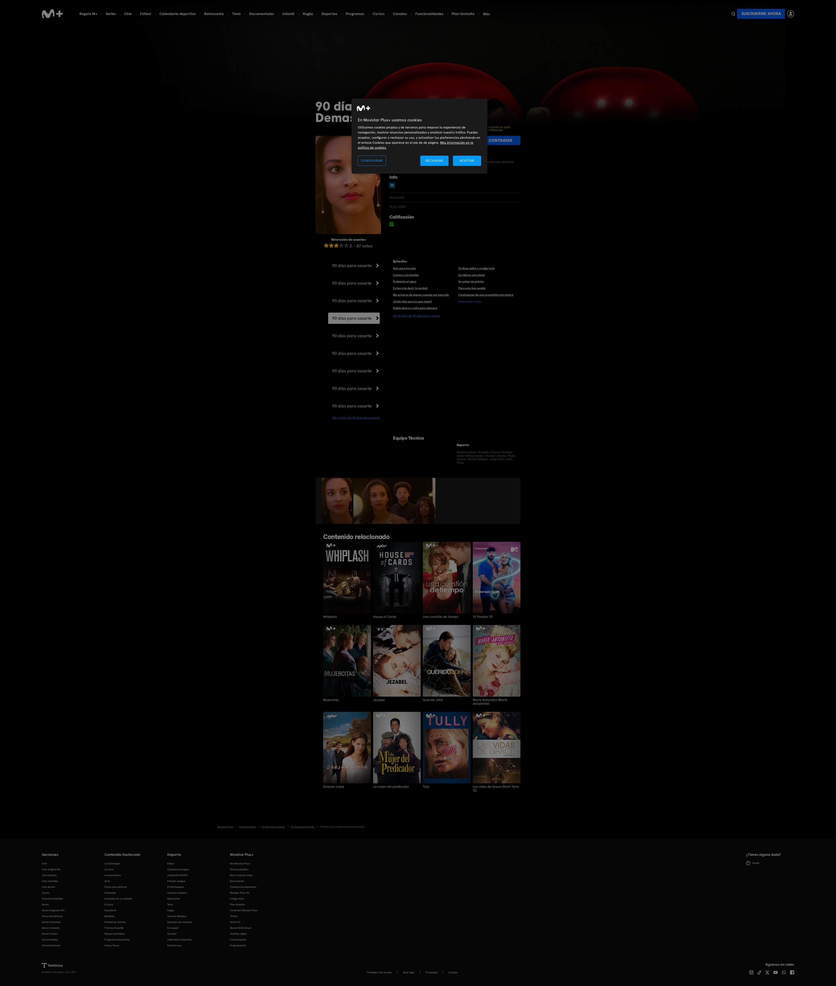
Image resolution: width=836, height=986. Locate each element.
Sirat (107, 881)
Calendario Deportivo (179, 939)
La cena (108, 869)
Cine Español (49, 875)
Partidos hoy (174, 945)
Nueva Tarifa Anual (240, 927)
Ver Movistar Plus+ (240, 863)
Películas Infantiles (52, 898)
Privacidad (431, 972)
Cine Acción (48, 886)
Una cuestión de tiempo (440, 617)
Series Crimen (50, 933)
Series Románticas (52, 916)
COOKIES (453, 972)
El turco (108, 904)
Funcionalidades (429, 13)
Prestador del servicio (379, 972)
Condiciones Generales (243, 886)
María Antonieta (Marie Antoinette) (490, 702)
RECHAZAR (434, 161)
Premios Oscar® (113, 927)
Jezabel (379, 700)
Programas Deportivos (117, 939)
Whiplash (330, 617)
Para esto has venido (472, 288)
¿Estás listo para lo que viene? (412, 301)
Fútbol (145, 13)
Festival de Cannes (115, 922)
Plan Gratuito (463, 13)
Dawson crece (333, 787)
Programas (355, 13)
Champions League (178, 869)
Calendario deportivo (177, 13)
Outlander (110, 892)
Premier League (176, 881)
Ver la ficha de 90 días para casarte (356, 417)
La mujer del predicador (391, 787)
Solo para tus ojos (404, 268)
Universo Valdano (177, 892)
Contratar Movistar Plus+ (244, 910)
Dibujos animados (114, 933)
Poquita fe (110, 910)
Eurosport (172, 927)
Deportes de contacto (179, 922)
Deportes (329, 13)
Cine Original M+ (51, 869)
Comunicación (238, 939)
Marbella (109, 916)
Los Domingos (112, 863)
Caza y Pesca (111, 945)
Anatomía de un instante (118, 898)
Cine (128, 13)
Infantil (288, 13)
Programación (238, 945)
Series (111, 13)
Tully (426, 787)
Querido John (433, 700)
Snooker (172, 933)
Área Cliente (237, 881)
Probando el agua (404, 281)
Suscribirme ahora (761, 13)
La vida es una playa (471, 275)
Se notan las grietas (471, 281)
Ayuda (752, 863)
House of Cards (384, 617)
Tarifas (233, 916)
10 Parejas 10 (483, 617)
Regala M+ (88, 13)
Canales (400, 13)
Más (486, 14)
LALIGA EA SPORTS (177, 875)
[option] (337, 501)
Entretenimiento (51, 945)
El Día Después (175, 886)
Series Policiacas (51, 922)
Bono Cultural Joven (241, 875)
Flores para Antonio (115, 886)
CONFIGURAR (372, 161)
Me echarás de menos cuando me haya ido (421, 294)
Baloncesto (214, 13)
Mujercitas (331, 700)
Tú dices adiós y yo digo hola (476, 268)
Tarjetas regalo (238, 933)
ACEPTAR (467, 161)
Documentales (261, 13)
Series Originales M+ (53, 910)
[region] (419, 136)
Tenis (236, 13)
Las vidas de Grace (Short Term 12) (496, 788)
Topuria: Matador (177, 916)
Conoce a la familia (405, 275)
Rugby (308, 13)
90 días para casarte (352, 265)
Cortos (379, 13)
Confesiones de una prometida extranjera (485, 294)
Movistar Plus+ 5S (239, 892)
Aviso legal (408, 972)
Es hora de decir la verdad (410, 288)
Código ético (237, 898)
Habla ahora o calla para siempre (415, 308)
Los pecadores (112, 875)
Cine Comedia (50, 881)
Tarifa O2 (235, 922)
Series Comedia (51, 927)
